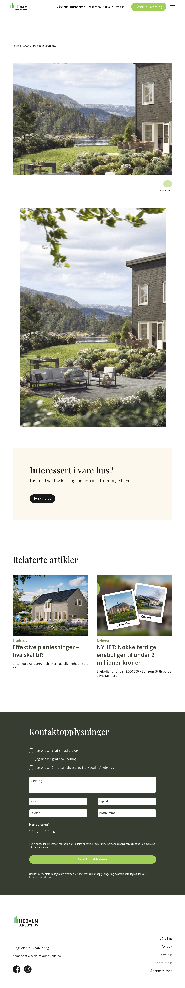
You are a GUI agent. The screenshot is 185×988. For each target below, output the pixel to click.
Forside (17, 45)
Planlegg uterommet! (45, 45)
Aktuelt (108, 13)
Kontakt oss (163, 963)
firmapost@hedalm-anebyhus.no (37, 956)
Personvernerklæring (40, 877)
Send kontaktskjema (92, 859)
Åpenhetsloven (161, 971)
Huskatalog (42, 498)
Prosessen (94, 13)
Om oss (119, 13)
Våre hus (62, 13)
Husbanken (77, 13)
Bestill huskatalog (148, 13)
